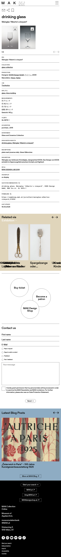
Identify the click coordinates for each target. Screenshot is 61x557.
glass (3, 93)
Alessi (13, 78)
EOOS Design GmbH (16, 75)
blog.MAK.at (31, 495)
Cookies (4, 553)
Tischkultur (6, 85)
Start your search (30, 484)
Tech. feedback (8, 359)
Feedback (7, 356)
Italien (18, 78)
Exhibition (8, 220)
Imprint (4, 548)
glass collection (7, 67)
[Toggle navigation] (57, 3)
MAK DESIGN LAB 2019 (11, 170)
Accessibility (5, 551)
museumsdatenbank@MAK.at (10, 521)
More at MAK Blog (30, 476)
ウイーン (28, 75)
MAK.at (31, 489)
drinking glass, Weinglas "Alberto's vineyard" (18, 143)
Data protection (6, 546)
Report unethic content (10, 352)
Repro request (8, 348)
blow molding (11, 93)
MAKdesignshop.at (30, 500)
